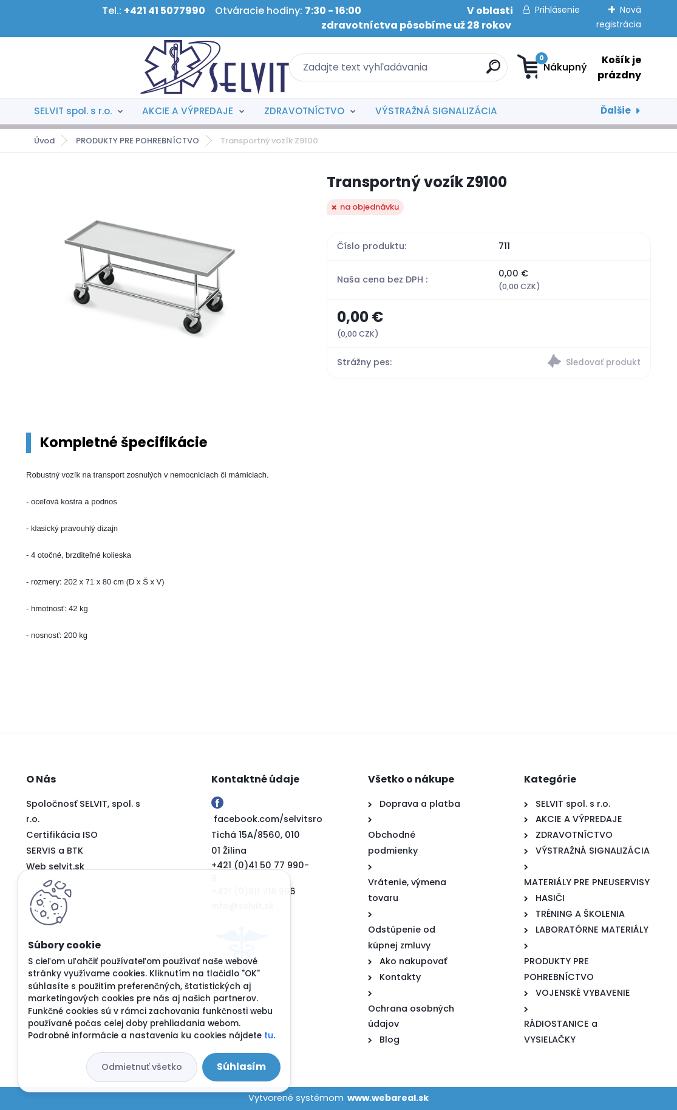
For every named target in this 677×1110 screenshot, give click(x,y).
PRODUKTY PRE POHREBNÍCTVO (137, 140)
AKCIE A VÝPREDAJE (187, 110)
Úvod (44, 140)
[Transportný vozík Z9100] (157, 288)
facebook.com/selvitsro (268, 819)
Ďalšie (615, 110)
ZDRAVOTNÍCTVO (304, 110)
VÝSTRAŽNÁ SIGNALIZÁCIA (436, 110)
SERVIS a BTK (54, 850)
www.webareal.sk (388, 1098)
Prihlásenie (557, 10)
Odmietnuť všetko (141, 1067)
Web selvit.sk (55, 866)
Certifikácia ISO (62, 835)
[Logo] (100, 67)
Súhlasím (241, 1067)
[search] (414, 71)
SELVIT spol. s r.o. (73, 110)
